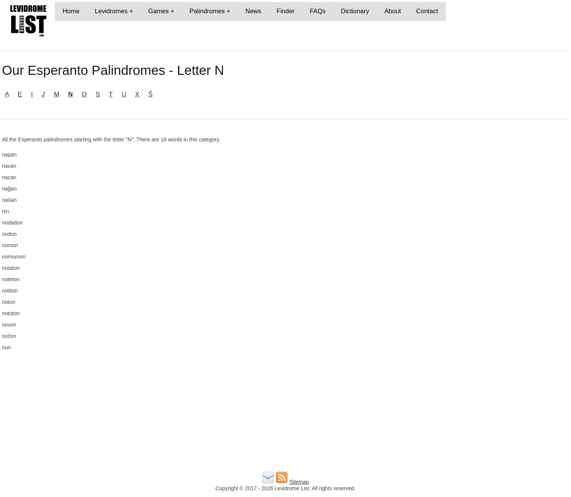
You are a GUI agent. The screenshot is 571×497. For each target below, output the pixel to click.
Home (70, 11)
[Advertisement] (477, 189)
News (253, 11)
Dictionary (355, 11)
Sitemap (299, 482)
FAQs (318, 11)
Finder (285, 11)
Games (158, 11)
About (392, 11)
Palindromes (207, 11)
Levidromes (111, 11)
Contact (427, 11)
